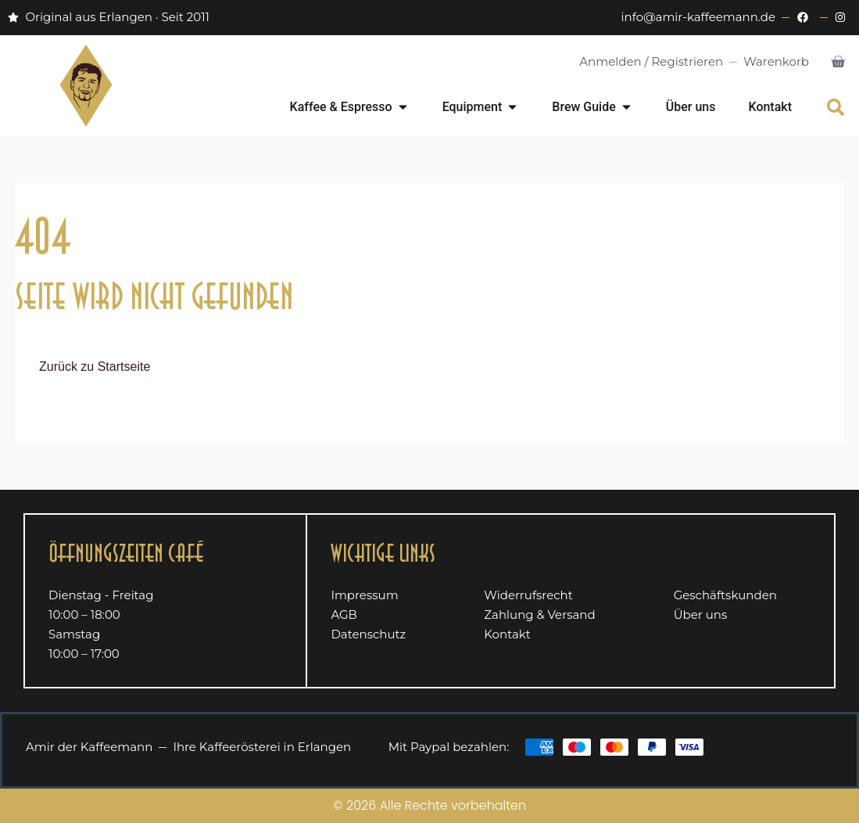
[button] (835, 107)
